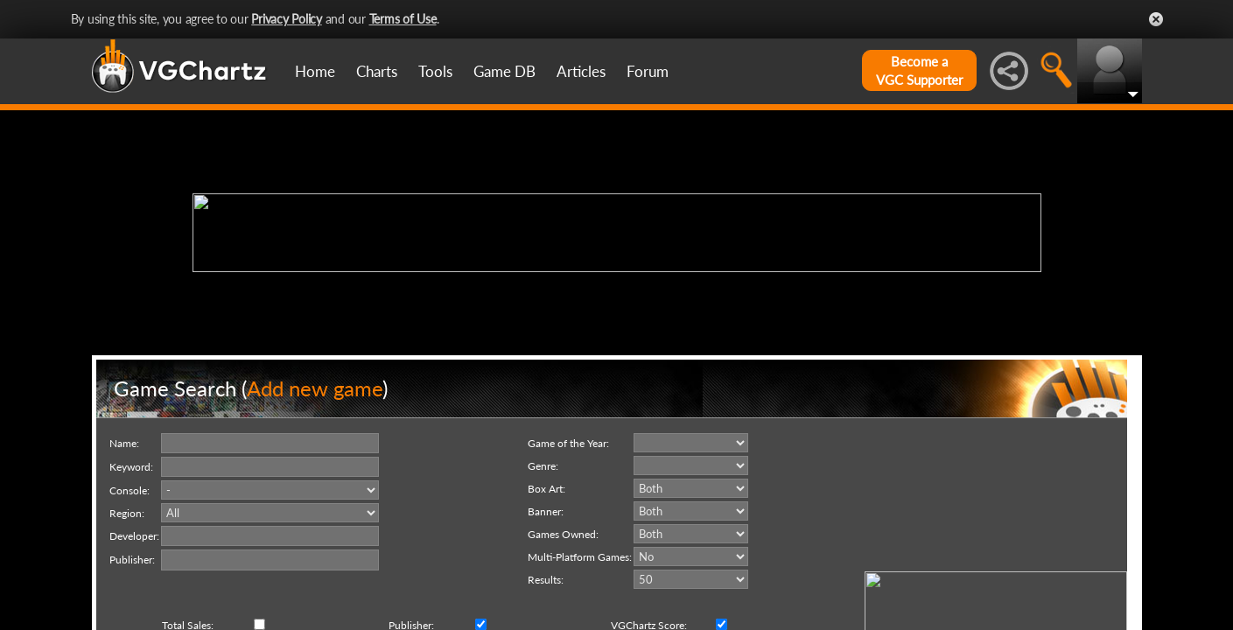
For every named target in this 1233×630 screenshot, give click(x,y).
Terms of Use (403, 18)
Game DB (504, 71)
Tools (435, 71)
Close (1156, 19)
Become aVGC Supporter (919, 70)
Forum (648, 71)
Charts (376, 71)
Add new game (314, 388)
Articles (581, 71)
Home (315, 71)
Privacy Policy (286, 18)
